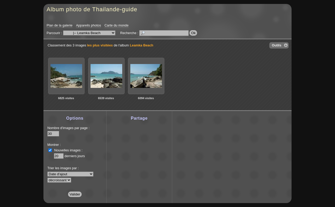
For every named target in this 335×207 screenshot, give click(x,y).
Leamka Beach (141, 45)
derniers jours (75, 156)
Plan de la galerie (59, 25)
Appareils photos (88, 25)
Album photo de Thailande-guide (92, 9)
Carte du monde (116, 25)
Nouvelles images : (68, 150)
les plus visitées (100, 45)
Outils (276, 45)
